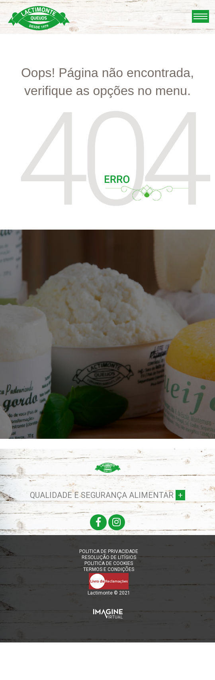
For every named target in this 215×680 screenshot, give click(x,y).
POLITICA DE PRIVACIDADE (108, 551)
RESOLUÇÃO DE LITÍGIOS (109, 557)
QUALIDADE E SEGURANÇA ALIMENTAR (107, 495)
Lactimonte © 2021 (109, 593)
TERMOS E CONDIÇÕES (108, 569)
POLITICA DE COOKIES (108, 563)
